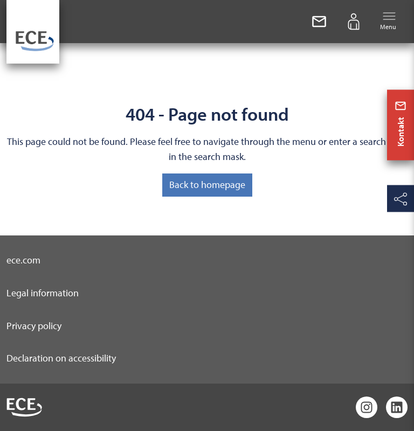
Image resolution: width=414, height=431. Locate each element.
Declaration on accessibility (61, 358)
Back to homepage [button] (207, 184)
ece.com (23, 260)
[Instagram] (366, 407)
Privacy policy (33, 325)
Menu (388, 21)
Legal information (42, 293)
